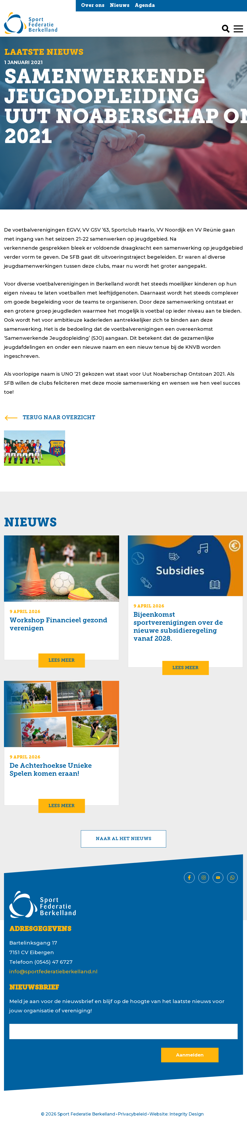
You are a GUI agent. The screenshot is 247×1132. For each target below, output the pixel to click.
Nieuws (119, 5)
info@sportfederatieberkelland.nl (53, 972)
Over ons (92, 5)
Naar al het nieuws (123, 839)
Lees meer (61, 660)
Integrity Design (186, 1114)
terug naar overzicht (59, 418)
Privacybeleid (132, 1114)
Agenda (145, 5)
